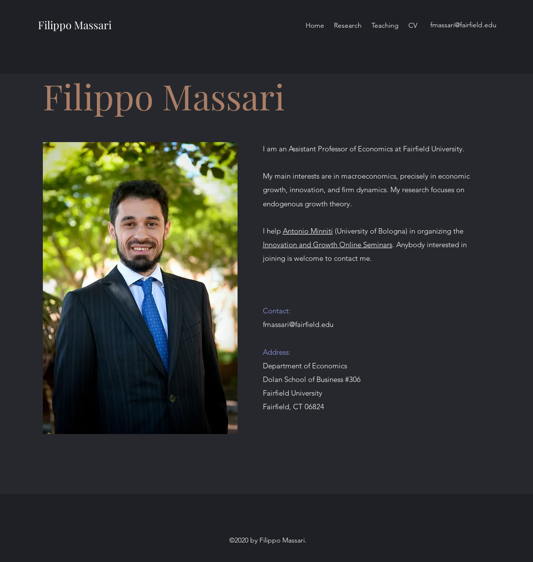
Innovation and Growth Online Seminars (327, 244)
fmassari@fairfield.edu (463, 24)
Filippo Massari (74, 25)
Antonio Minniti (308, 231)
